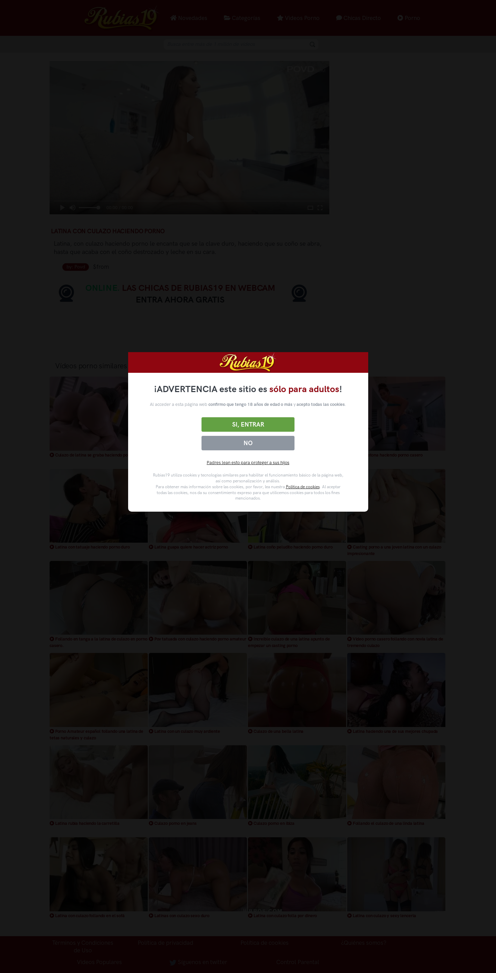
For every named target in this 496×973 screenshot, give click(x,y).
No (248, 443)
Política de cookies (303, 486)
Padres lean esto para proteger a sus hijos (248, 462)
